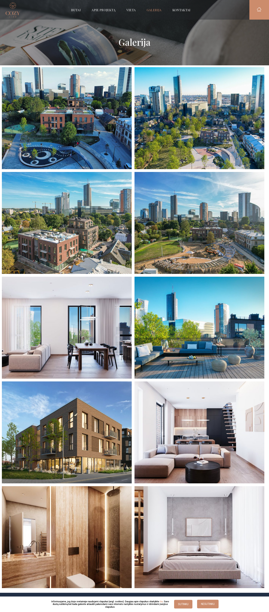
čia (161, 601)
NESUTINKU (208, 604)
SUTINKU (183, 604)
